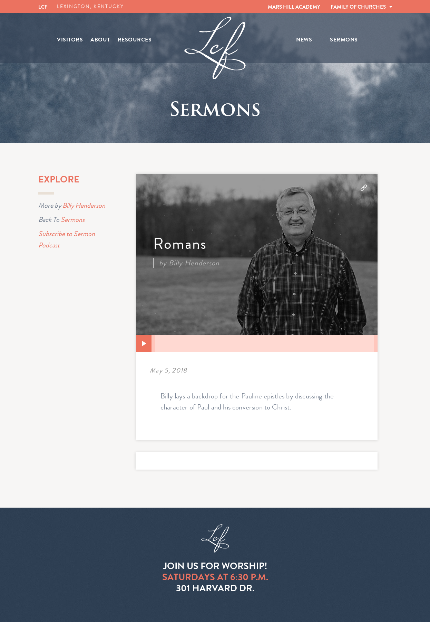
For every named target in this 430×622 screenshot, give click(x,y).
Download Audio (364, 188)
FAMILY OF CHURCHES (358, 7)
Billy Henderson (83, 205)
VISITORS (70, 40)
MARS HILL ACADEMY (294, 7)
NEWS (304, 40)
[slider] (264, 343)
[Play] (143, 343)
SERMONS (344, 40)
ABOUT (100, 40)
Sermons (73, 219)
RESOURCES (135, 40)
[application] (257, 343)
